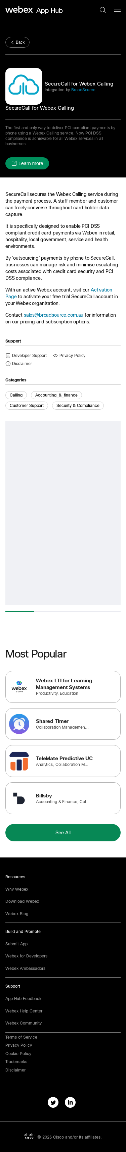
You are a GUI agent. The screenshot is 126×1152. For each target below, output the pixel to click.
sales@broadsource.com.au (53, 315)
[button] (27, 163)
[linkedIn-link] (72, 1103)
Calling (16, 395)
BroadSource (82, 90)
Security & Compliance (77, 405)
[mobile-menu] (117, 11)
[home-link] (35, 10)
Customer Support (27, 405)
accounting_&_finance (56, 395)
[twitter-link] (54, 1103)
